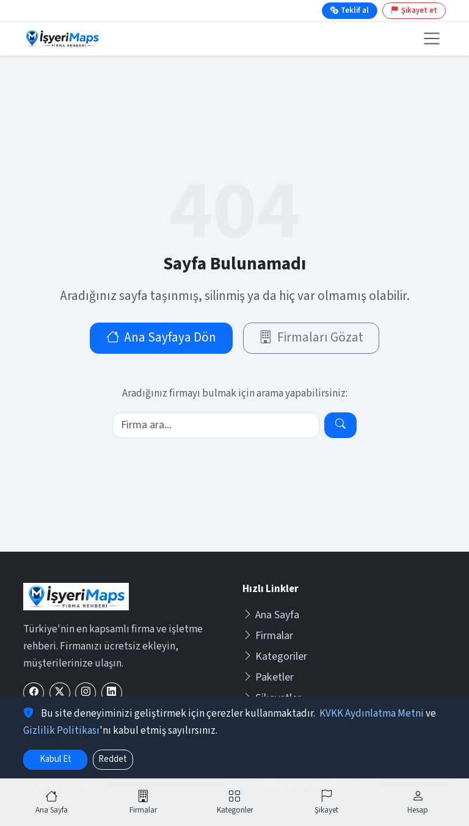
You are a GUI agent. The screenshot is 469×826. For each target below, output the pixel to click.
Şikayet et (414, 10)
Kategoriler (274, 656)
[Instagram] (85, 692)
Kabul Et (55, 759)
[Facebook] (33, 692)
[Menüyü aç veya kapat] (431, 38)
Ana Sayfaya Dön (161, 337)
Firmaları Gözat (311, 337)
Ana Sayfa (270, 615)
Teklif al (349, 10)
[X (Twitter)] (59, 692)
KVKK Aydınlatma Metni (371, 713)
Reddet (112, 759)
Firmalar (267, 635)
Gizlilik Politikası (61, 730)
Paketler (268, 677)
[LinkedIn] (111, 692)
